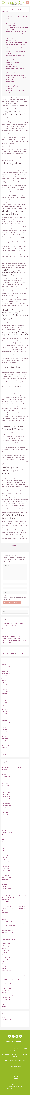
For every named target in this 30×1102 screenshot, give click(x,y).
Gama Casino (5, 872)
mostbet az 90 (5, 899)
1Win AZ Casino (5, 769)
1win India (4, 778)
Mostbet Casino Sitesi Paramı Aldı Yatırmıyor (17, 42)
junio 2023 (4, 702)
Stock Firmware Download (9, 983)
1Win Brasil (4, 772)
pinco (3, 961)
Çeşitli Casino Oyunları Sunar (13, 86)
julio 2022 (4, 727)
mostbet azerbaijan (7, 904)
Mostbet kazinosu (6, 917)
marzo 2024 (5, 684)
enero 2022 (4, 740)
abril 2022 (4, 734)
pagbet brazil (5, 948)
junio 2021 (4, 752)
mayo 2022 (4, 731)
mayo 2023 (4, 705)
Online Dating (5, 946)
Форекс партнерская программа (11, 1004)
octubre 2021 (5, 747)
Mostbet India (5, 914)
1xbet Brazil (4, 801)
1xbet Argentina (6, 792)
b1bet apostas (5, 834)
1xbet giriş (4, 807)
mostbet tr (4, 934)
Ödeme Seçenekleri (11, 22)
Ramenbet (4, 968)
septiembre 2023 (6, 696)
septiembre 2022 (6, 722)
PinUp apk (4, 963)
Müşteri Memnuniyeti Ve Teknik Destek (16, 72)
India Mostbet (5, 875)
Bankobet (4, 837)
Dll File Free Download (7, 861)
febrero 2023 (5, 711)
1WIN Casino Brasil (6, 776)
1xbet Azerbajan (6, 796)
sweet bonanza (6, 986)
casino (3, 850)
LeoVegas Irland (6, 886)
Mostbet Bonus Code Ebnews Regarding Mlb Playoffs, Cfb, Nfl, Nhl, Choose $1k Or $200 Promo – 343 (14, 908)
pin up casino (5, 954)
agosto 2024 (5, 675)
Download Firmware (7, 864)
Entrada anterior (15, 545)
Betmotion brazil (6, 843)
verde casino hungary (7, 995)
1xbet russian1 (5, 819)
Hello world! (20, 653)
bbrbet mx (4, 841)
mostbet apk (5, 893)
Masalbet (4, 890)
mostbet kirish (5, 919)
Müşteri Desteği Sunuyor (12, 59)
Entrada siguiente (15, 549)
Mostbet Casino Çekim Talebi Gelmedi (15, 85)
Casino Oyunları (10, 38)
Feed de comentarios (7, 1021)
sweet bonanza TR (6, 988)
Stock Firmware (6, 981)
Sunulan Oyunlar (10, 88)
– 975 (3, 765)
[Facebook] (9, 1036)
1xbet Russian (5, 816)
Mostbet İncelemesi (11, 40)
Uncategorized (17, 9)
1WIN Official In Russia (7, 781)
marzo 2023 (5, 709)
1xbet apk (4, 790)
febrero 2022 (5, 738)
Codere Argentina (6, 852)
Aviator (3, 823)
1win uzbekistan (6, 785)
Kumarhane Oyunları (11, 49)
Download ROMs (6, 866)
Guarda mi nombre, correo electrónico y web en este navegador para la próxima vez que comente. (14, 597)
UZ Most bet (5, 992)
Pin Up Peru (5, 959)
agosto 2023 (5, 698)
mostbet (21, 527)
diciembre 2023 (6, 691)
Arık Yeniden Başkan (11, 25)
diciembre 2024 (6, 666)
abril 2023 (4, 707)
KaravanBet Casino (6, 877)
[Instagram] (16, 1036)
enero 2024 (5, 689)
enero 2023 (5, 713)
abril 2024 (4, 682)
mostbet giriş (5, 912)
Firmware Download (7, 868)
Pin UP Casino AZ (6, 957)
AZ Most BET (5, 830)
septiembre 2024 (6, 673)
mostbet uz (5, 937)
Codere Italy (5, 855)
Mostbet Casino (10, 81)
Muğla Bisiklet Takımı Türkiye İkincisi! (15, 47)
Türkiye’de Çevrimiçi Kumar (13, 60)
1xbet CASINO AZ (6, 803)
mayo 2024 (4, 680)
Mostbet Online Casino (7, 928)
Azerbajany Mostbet (7, 832)
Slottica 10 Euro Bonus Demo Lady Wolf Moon (13, 623)
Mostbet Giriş (9, 83)
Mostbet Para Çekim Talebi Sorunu (15, 75)
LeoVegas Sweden (6, 888)
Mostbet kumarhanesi (7, 921)
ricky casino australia (7, 970)
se (2, 972)
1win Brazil (4, 774)
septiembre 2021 (6, 749)
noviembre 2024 (6, 669)
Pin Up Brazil (5, 952)
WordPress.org (5, 1024)
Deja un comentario (7, 9)
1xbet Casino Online (7, 805)
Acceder (4, 1017)
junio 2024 (4, 678)
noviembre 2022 (6, 718)
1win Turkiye (5, 783)
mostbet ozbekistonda (7, 930)
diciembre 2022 (6, 716)
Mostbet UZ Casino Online (8, 939)
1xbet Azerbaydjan (6, 798)
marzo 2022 (5, 736)
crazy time (4, 857)
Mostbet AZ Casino (6, 901)
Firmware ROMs (6, 870)
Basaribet (4, 839)
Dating (3, 859)
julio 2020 (4, 754)
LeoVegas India (5, 884)
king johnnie (5, 879)
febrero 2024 (5, 687)
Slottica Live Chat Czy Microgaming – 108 (12, 979)
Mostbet (8, 20)
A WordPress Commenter (8, 653)
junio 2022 (4, 729)
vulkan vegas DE (6, 997)
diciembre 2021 (5, 743)
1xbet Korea (5, 812)
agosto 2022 (5, 725)
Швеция (4, 1006)
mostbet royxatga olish (8, 932)
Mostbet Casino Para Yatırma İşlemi (15, 23)
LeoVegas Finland (6, 881)
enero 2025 (4, 664)
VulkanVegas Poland (7, 1001)
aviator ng (4, 828)
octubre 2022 (5, 720)
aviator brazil (5, 825)
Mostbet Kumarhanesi (11, 66)
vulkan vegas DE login (7, 999)
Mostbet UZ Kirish (6, 941)
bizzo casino (5, 846)
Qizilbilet (4, 966)
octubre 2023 (5, 693)
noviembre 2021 (6, 745)
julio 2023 (4, 700)
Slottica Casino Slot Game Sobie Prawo (12, 625)
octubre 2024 (5, 671)
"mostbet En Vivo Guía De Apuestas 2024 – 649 (14, 767)
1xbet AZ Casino (6, 794)
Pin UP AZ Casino (6, 950)
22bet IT (4, 821)
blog (3, 848)
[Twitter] (13, 1036)
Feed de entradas (6, 1019)
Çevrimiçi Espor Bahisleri (12, 73)
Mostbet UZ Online (6, 943)
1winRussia (4, 787)
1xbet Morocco (5, 814)
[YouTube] (20, 1036)
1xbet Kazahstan (6, 810)
